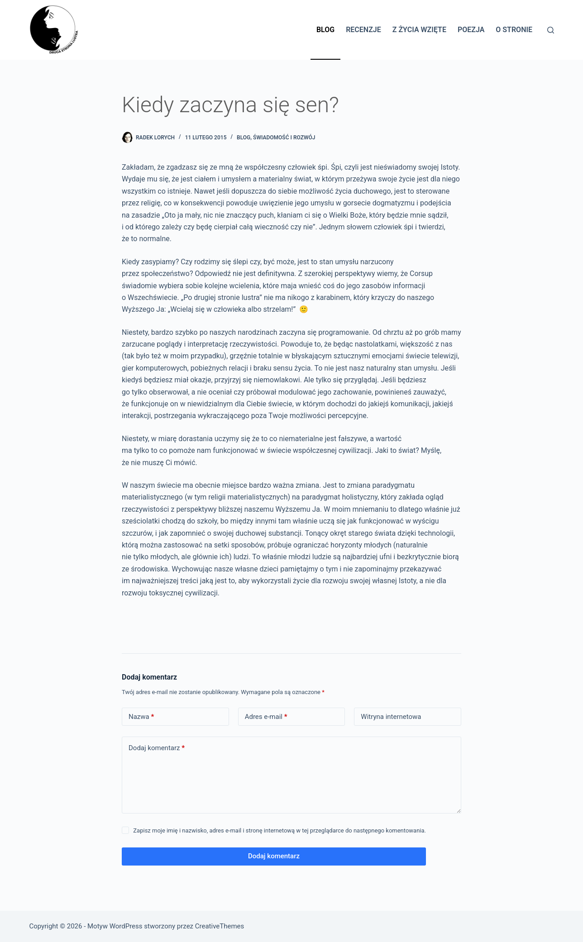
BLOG (243, 137)
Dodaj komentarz (157, 748)
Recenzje (363, 29)
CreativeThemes (219, 926)
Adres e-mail (266, 717)
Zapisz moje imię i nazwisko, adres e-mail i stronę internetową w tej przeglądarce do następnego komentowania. (279, 830)
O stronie (514, 29)
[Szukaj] (550, 30)
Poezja (471, 29)
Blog (325, 29)
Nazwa (141, 717)
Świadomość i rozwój (284, 137)
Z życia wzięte (419, 29)
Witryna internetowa (391, 717)
